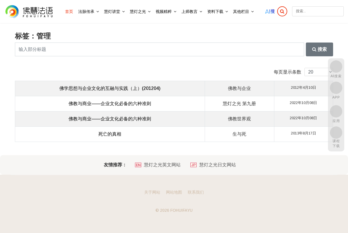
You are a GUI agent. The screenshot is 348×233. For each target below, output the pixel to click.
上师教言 (189, 11)
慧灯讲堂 (112, 11)
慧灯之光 (138, 11)
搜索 (319, 49)
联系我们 (196, 192)
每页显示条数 (287, 72)
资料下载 (215, 11)
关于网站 (152, 192)
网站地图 (174, 192)
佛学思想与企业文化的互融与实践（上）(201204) (110, 88)
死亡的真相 (109, 134)
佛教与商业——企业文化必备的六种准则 (110, 103)
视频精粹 (164, 11)
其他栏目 (241, 11)
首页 (69, 11)
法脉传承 (86, 11)
